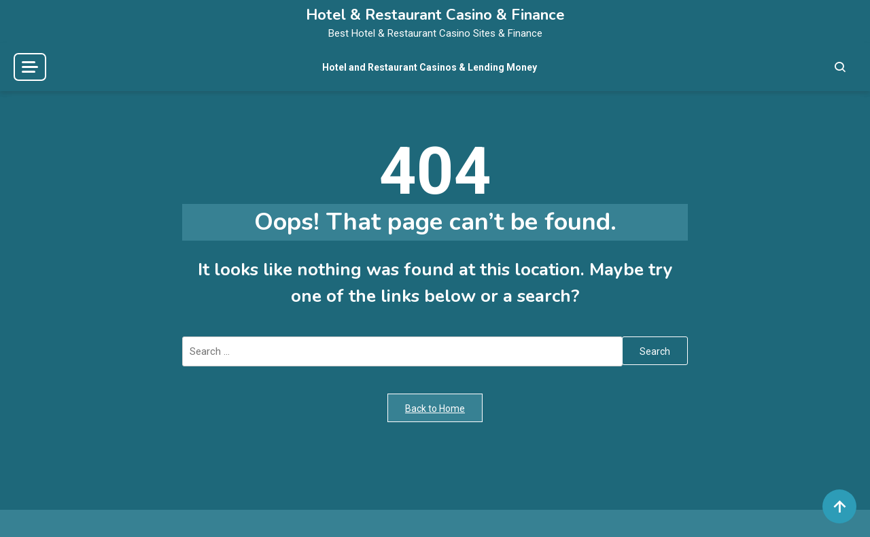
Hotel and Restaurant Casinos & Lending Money (429, 67)
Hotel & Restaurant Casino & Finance (435, 14)
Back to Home (435, 408)
